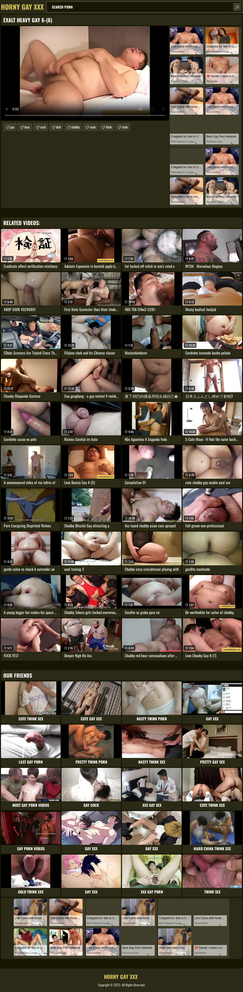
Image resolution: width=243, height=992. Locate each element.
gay (12, 126)
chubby (75, 126)
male (93, 126)
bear (27, 126)
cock (43, 126)
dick (58, 126)
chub (125, 126)
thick (109, 126)
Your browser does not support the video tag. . (85, 73)
